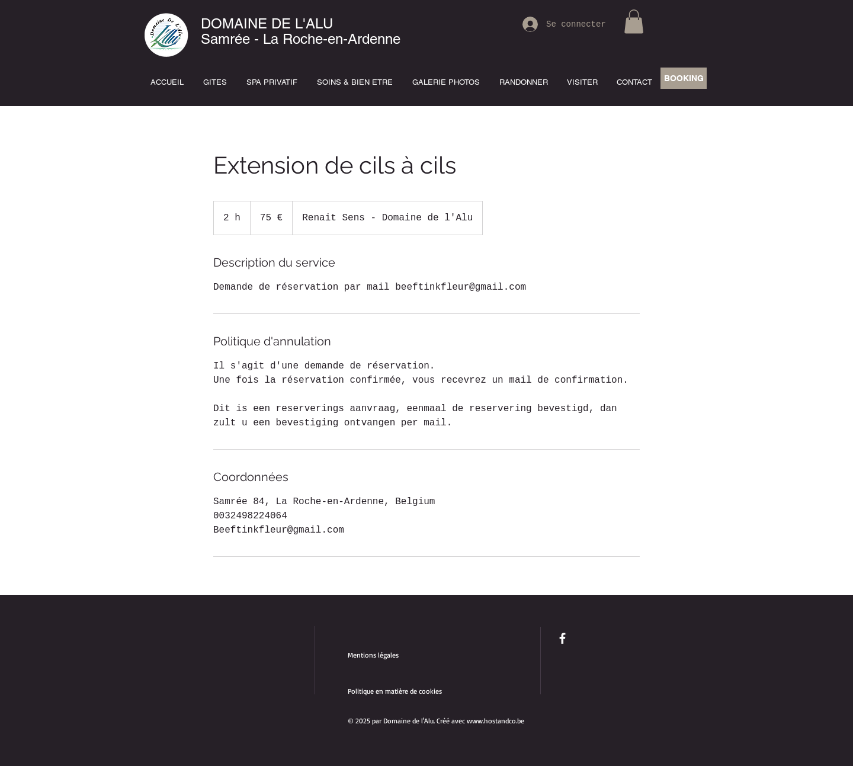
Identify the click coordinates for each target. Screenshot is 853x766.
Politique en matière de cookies (396, 691)
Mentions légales (373, 654)
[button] (634, 21)
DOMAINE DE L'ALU (267, 23)
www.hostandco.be (495, 720)
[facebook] (562, 638)
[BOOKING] (683, 78)
